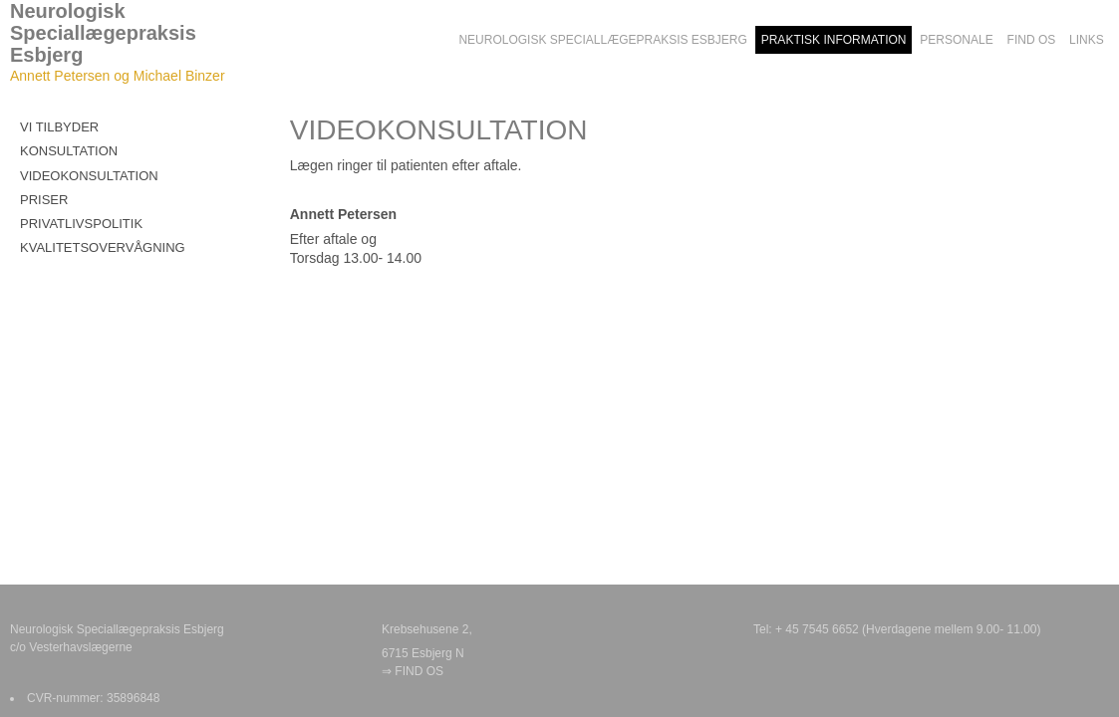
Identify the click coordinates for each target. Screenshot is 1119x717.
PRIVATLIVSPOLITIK (81, 223)
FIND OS (419, 671)
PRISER (44, 199)
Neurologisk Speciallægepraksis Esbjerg (103, 33)
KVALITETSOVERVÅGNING (102, 247)
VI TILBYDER (59, 127)
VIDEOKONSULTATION (89, 175)
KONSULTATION (69, 150)
